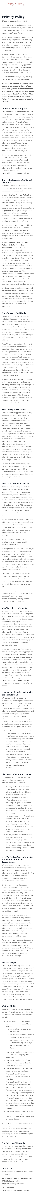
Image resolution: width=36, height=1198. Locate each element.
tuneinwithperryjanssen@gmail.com (16, 173)
